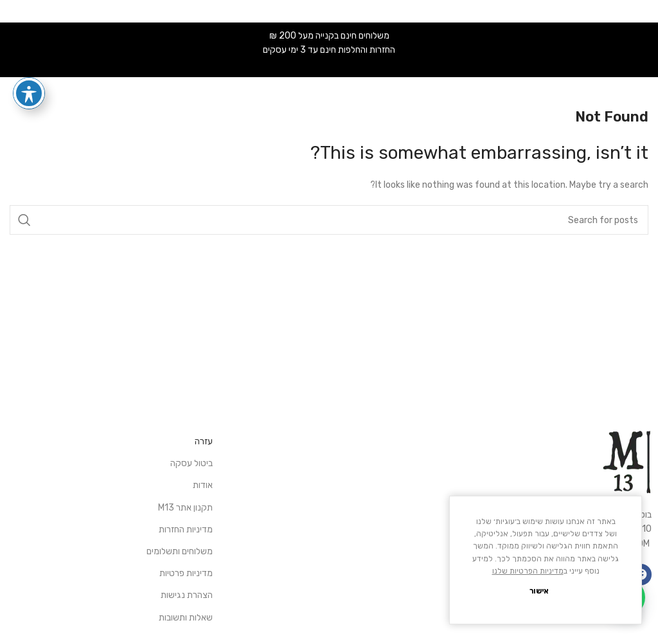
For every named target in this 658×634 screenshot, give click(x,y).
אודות (203, 485)
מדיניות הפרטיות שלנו (528, 570)
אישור (539, 590)
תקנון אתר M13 (185, 507)
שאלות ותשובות (186, 617)
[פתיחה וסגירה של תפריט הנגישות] (28, 93)
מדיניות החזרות (186, 529)
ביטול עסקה (191, 463)
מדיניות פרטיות (186, 573)
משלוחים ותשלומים (180, 551)
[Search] (329, 220)
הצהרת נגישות (187, 595)
